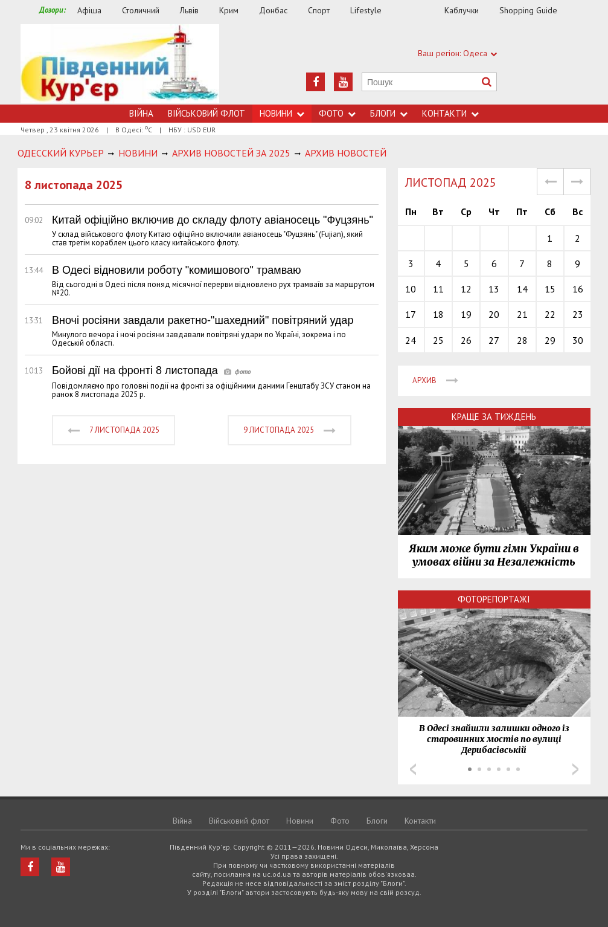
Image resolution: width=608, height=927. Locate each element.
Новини (282, 113)
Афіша (89, 10)
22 (550, 314)
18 (438, 314)
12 (466, 289)
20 (493, 314)
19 (466, 314)
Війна (141, 113)
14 (522, 289)
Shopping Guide (528, 10)
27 (493, 340)
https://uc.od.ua (120, 64)
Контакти (450, 113)
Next (575, 769)
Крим (228, 10)
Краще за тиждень (494, 416)
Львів (189, 10)
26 (466, 340)
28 (522, 340)
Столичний (140, 10)
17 (410, 314)
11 (438, 289)
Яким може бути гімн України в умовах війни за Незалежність (494, 555)
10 (410, 289)
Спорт (319, 10)
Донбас (273, 10)
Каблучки (461, 10)
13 (493, 289)
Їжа (419, 11)
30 (577, 340)
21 (522, 314)
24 (410, 340)
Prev (413, 769)
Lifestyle (366, 10)
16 (577, 289)
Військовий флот (206, 113)
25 (438, 340)
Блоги (389, 113)
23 (577, 314)
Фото (337, 113)
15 (550, 289)
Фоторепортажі (494, 599)
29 (550, 340)
